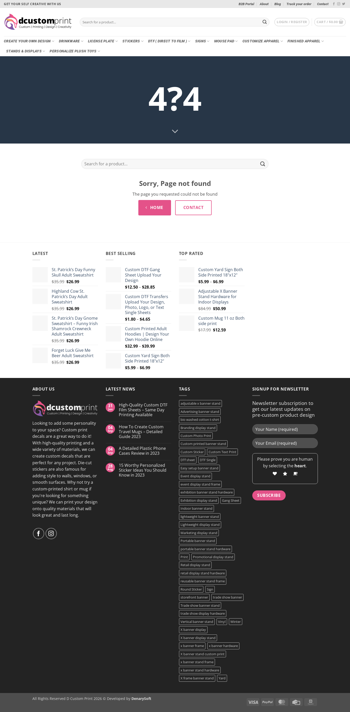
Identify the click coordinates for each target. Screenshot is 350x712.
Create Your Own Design (29, 41)
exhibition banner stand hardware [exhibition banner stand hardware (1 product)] (207, 492)
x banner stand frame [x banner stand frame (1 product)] (197, 662)
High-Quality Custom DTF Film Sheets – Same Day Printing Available (143, 410)
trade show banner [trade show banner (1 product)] (227, 597)
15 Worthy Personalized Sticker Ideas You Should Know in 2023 (142, 470)
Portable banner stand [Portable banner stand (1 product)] (198, 540)
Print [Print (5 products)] (184, 557)
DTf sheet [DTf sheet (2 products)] (188, 460)
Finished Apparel (306, 41)
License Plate (103, 41)
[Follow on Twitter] (343, 4)
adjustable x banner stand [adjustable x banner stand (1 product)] (200, 403)
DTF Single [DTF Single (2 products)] (208, 460)
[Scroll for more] (175, 131)
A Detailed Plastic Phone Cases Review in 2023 (142, 451)
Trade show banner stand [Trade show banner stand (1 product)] (200, 605)
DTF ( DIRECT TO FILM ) (169, 41)
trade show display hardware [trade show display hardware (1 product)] (203, 613)
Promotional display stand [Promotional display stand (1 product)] (213, 557)
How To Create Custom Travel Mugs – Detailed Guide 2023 (141, 431)
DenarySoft (141, 698)
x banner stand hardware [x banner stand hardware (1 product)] (200, 670)
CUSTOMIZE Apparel (263, 41)
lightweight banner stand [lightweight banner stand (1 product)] (200, 516)
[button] (291, 22)
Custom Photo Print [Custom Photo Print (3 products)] (196, 435)
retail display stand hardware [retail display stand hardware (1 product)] (203, 573)
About (264, 4)
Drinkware (71, 41)
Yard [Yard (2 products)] (222, 678)
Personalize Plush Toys (75, 51)
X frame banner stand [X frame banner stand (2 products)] (197, 678)
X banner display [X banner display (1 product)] (193, 629)
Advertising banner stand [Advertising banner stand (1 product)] (200, 411)
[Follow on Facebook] (333, 4)
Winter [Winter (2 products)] (235, 621)
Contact (322, 4)
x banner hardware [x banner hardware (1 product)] (223, 645)
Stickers (132, 41)
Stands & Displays (25, 51)
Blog (277, 4)
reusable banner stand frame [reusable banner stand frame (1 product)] (203, 581)
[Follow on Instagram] (338, 4)
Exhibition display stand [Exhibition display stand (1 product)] (199, 500)
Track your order (298, 4)
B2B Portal (246, 4)
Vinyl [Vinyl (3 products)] (222, 621)
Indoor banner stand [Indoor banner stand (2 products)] (196, 508)
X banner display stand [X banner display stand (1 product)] (198, 637)
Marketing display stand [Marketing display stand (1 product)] (199, 532)
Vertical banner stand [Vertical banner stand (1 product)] (197, 621)
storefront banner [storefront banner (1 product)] (194, 597)
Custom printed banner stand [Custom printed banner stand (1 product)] (203, 443)
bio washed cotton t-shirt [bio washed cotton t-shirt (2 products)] (200, 419)
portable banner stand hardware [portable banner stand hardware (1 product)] (205, 549)
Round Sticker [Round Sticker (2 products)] (191, 589)
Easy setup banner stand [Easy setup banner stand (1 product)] (199, 468)
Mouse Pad (226, 41)
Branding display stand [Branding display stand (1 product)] (198, 427)
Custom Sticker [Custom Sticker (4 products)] (192, 452)
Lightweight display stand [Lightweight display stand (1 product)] (200, 524)
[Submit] (264, 22)
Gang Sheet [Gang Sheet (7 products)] (230, 500)
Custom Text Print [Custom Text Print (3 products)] (222, 452)
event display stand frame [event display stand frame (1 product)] (200, 484)
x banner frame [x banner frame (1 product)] (192, 645)
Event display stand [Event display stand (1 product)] (195, 476)
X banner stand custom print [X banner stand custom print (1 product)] (203, 654)
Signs (202, 41)
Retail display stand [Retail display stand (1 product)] (195, 565)
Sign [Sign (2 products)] (210, 589)
